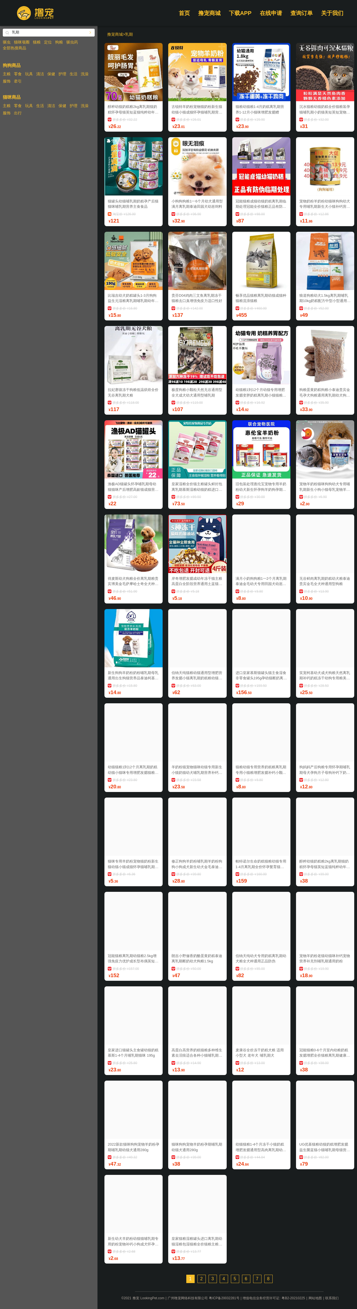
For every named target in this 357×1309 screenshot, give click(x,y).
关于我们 (332, 13)
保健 (51, 74)
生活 (73, 74)
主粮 (7, 74)
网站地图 (315, 1298)
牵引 (18, 81)
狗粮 (59, 42)
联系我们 (332, 1298)
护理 (62, 74)
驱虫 (7, 42)
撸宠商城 (209, 13)
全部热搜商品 (14, 48)
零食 (18, 74)
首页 (184, 13)
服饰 (7, 81)
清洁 (40, 74)
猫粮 (37, 42)
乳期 (129, 34)
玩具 (29, 74)
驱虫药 (72, 42)
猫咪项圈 (22, 42)
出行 (18, 113)
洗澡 (85, 74)
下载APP (240, 13)
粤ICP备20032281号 (224, 1298)
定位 (48, 42)
